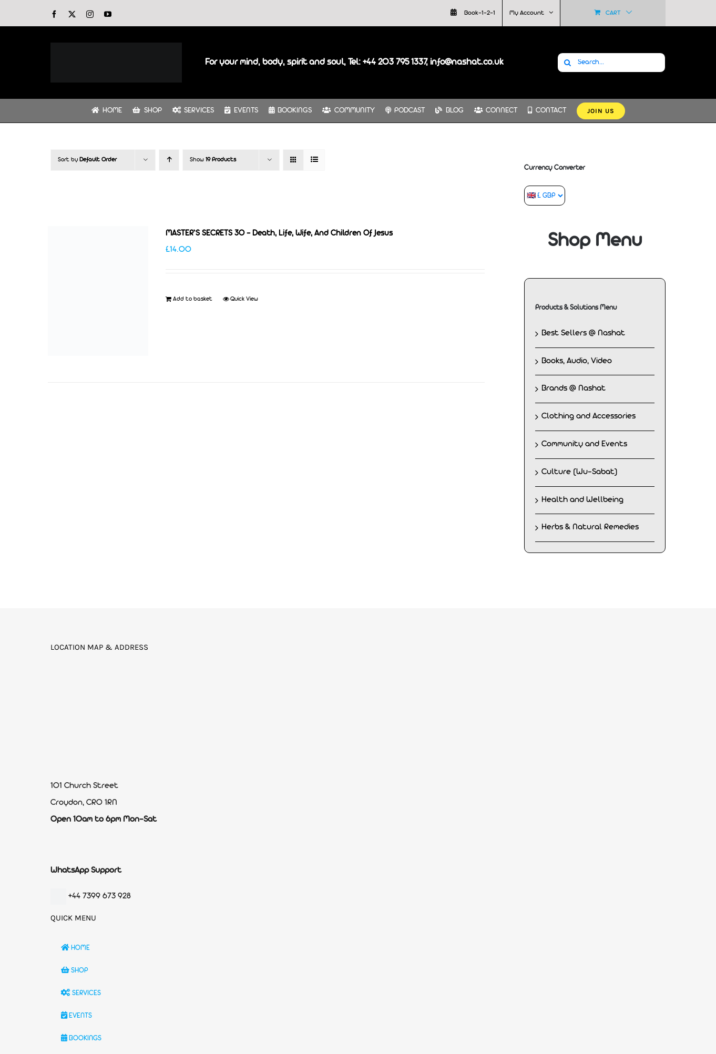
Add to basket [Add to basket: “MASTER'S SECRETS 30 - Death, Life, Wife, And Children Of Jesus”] (192, 299)
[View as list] (314, 160)
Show (213, 159)
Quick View (244, 299)
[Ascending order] (169, 160)
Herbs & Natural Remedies (590, 527)
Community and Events (584, 444)
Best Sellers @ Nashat (583, 333)
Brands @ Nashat (573, 388)
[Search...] (611, 63)
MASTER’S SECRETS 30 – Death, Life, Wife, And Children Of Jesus (279, 233)
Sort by (87, 159)
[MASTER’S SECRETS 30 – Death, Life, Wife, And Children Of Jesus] (98, 291)
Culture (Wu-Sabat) (579, 472)
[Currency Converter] (544, 196)
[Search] (567, 63)
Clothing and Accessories (588, 416)
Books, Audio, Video (576, 361)
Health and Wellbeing (582, 500)
